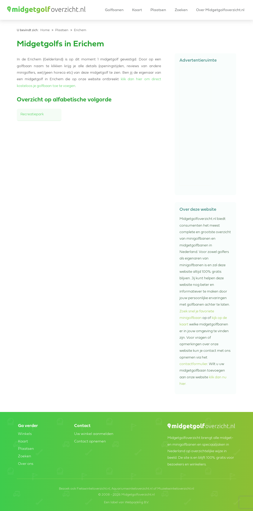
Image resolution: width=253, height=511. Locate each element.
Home (45, 30)
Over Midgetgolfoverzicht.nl (220, 10)
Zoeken (181, 10)
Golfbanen (114, 10)
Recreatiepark (32, 114)
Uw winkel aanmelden (93, 434)
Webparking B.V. (137, 502)
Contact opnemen (90, 441)
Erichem (80, 30)
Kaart (137, 10)
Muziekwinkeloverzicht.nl (175, 488)
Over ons (25, 464)
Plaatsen (158, 10)
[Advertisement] (195, 126)
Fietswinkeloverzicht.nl (93, 488)
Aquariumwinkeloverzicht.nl (132, 488)
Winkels (25, 434)
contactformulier (193, 364)
